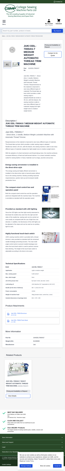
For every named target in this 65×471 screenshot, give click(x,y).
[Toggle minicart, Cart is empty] (59, 22)
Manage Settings (26, 466)
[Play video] (12, 49)
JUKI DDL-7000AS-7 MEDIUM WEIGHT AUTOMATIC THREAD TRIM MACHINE (24, 36)
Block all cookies (45, 466)
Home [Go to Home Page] (3, 36)
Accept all (57, 466)
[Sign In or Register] (49, 22)
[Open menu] (4, 22)
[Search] (57, 31)
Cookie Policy (30, 461)
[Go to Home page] (32, 11)
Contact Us (58, 2)
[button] (32, 437)
